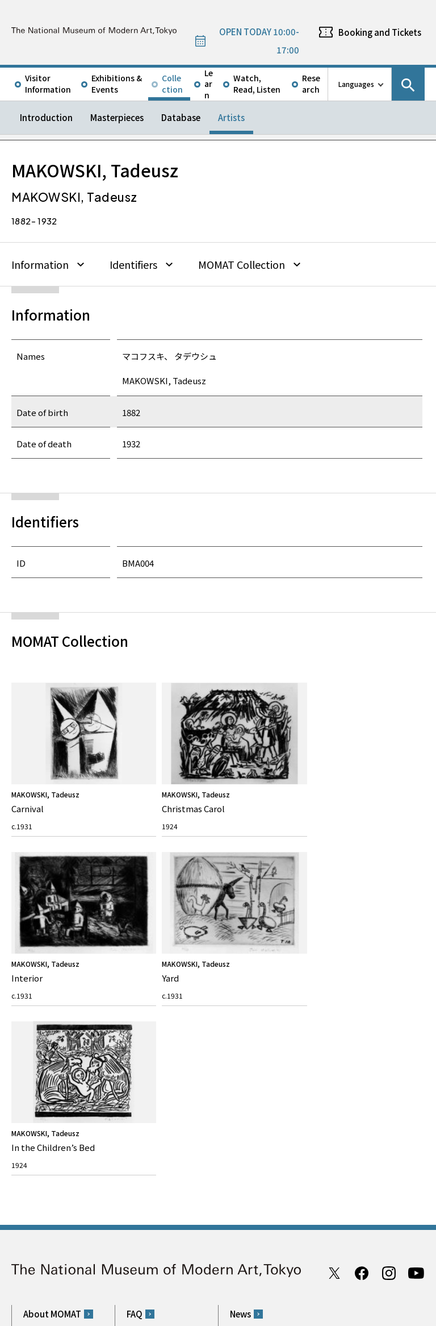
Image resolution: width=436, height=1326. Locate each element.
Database (180, 117)
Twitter (334, 904)
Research (311, 83)
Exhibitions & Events (116, 83)
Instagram (388, 904)
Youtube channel (416, 904)
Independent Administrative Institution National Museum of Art (139, 1271)
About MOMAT (52, 945)
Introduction (46, 117)
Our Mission (41, 966)
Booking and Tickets (379, 32)
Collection (172, 83)
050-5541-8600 (265, 1132)
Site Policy (39, 1314)
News (240, 945)
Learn (208, 84)
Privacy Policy (87, 1314)
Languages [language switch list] (356, 84)
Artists (231, 117)
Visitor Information (48, 83)
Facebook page (361, 904)
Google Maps (249, 1102)
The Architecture (48, 1019)
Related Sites (323, 1271)
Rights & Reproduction (162, 966)
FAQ (134, 945)
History (34, 1001)
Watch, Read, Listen (256, 83)
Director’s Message (51, 983)
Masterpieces (117, 117)
